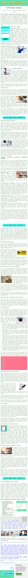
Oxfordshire (24, 557)
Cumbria (25, 556)
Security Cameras (23, 546)
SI (19, 196)
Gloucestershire (10, 558)
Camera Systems (15, 553)
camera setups (19, 29)
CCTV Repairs (3, 553)
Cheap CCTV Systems (5, 547)
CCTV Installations (4, 550)
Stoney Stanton (18, 233)
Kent (20, 557)
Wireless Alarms (16, 554)
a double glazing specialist (17, 525)
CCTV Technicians (21, 550)
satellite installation (12, 527)
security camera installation (7, 435)
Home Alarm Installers (8, 554)
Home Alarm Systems (15, 546)
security (14, 309)
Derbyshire (17, 557)
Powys (5, 558)
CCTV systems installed (12, 490)
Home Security (10, 551)
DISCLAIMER (25, 5)
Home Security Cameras (22, 548)
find (4, 483)
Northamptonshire (4, 557)
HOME (14, 5)
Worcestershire (19, 556)
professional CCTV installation (7, 440)
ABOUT (19, 5)
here (25, 497)
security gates (23, 526)
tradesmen (23, 528)
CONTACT (22, 5)
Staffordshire (10, 557)
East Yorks (12, 556)
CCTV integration (18, 406)
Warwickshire (16, 558)
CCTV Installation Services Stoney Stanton (13, 499)
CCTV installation (11, 497)
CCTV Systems (21, 551)
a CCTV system (15, 42)
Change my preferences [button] (19, 575)
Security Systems (8, 546)
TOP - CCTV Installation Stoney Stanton (8, 562)
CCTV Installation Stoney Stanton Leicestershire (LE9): (13, 14)
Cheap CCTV (25, 549)
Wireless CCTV (21, 547)
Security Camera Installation (11, 548)
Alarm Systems (21, 553)
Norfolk (2, 558)
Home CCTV (16, 551)
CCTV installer (15, 425)
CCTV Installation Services (9, 552)
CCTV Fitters (11, 549)
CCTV (17, 64)
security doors (8, 526)
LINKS (16, 5)
